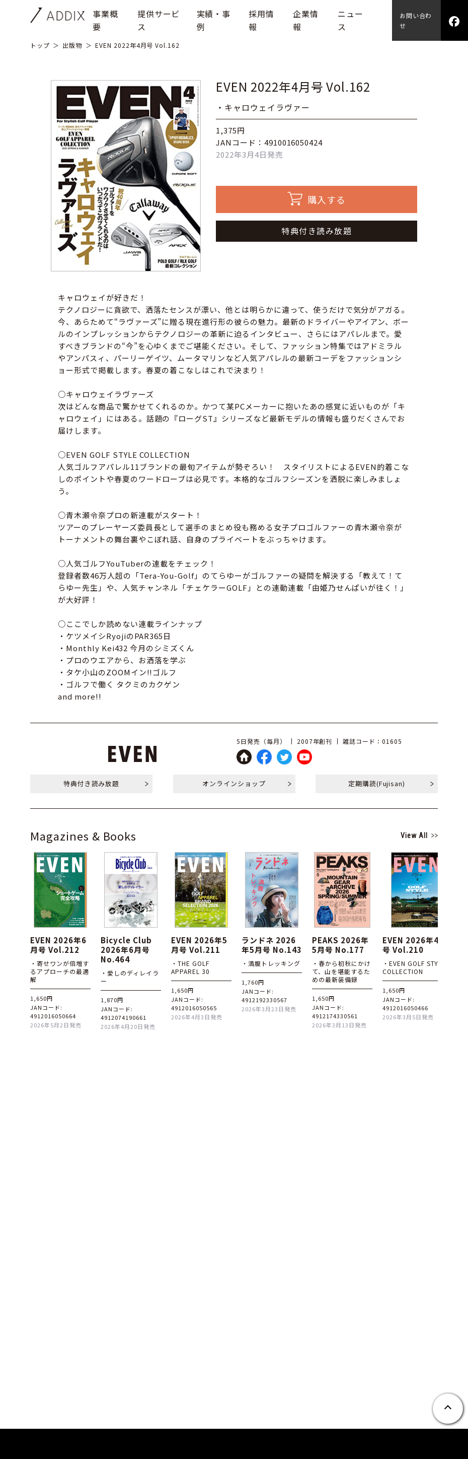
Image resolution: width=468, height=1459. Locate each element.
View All (414, 835)
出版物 (72, 45)
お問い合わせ (416, 20)
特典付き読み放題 (316, 231)
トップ (40, 45)
